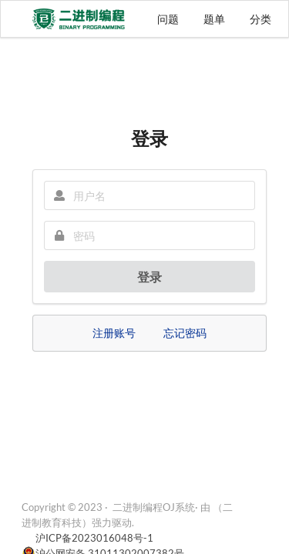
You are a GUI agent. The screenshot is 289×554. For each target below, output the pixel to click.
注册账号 (114, 332)
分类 (260, 18)
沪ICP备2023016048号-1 (94, 538)
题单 (214, 18)
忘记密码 (185, 332)
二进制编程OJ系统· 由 (161, 507)
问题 (168, 18)
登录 (149, 276)
